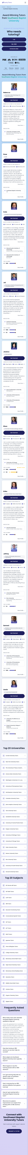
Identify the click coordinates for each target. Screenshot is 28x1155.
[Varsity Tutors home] (7, 2)
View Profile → (21, 139)
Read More (21, 125)
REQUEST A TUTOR (14, 1131)
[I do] (14, 40)
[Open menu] (25, 2)
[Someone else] (14, 49)
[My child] (14, 44)
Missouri (9, 7)
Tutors (3, 7)
